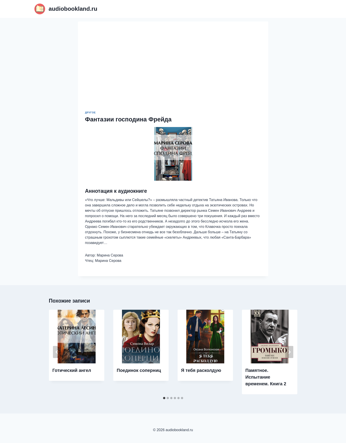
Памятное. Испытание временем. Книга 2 (265, 377)
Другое (90, 112)
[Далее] (289, 352)
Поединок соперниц (139, 370)
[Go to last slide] (57, 352)
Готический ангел (71, 370)
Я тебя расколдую (201, 370)
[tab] (164, 398)
